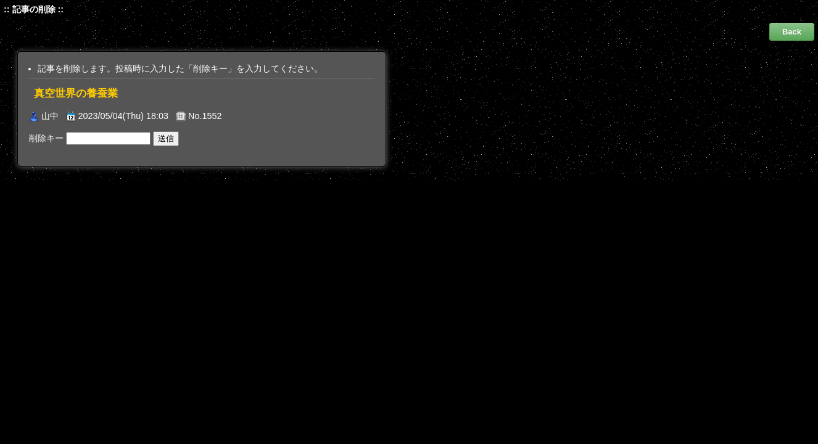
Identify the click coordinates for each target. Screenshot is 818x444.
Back (791, 31)
